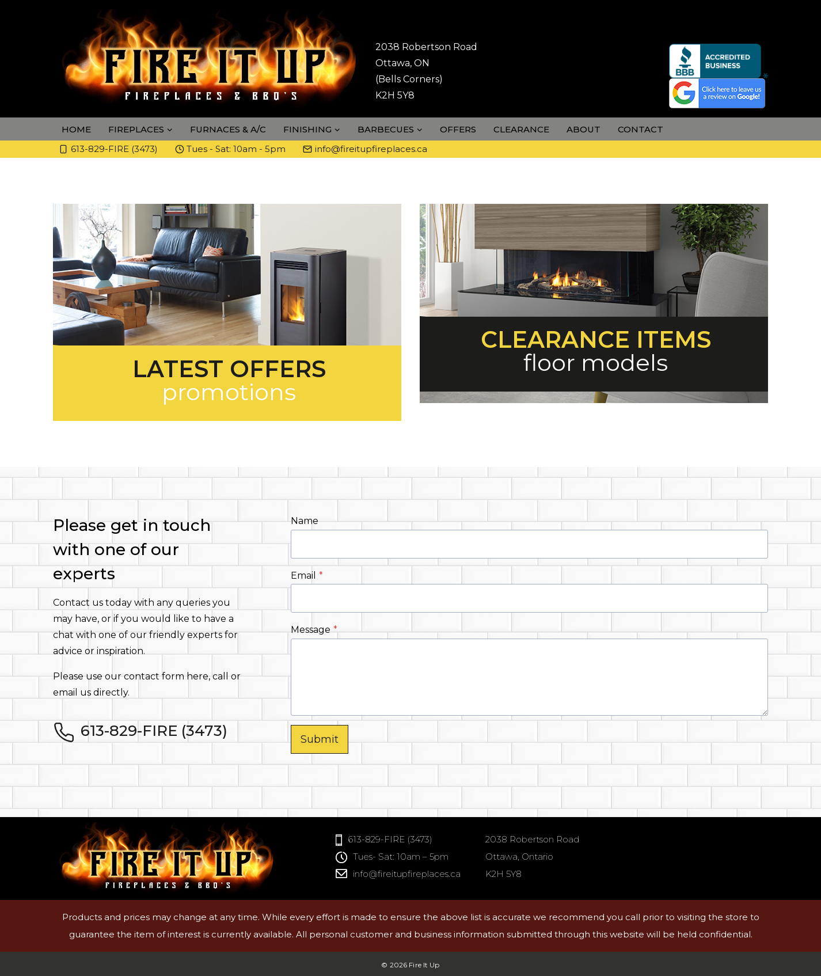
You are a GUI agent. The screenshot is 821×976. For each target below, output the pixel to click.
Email (307, 575)
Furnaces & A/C (228, 129)
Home (76, 129)
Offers (458, 129)
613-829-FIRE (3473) (390, 839)
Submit (320, 739)
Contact (640, 129)
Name (304, 520)
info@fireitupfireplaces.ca (407, 873)
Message (314, 629)
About (583, 129)
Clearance (521, 129)
